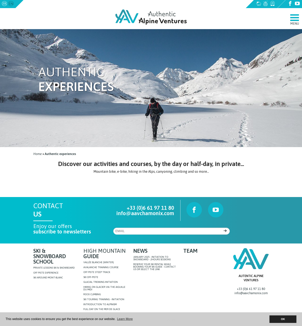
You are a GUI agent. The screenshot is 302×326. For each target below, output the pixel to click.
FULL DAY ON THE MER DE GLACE (101, 309)
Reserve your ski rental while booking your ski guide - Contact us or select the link (154, 266)
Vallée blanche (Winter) (98, 262)
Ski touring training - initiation (103, 299)
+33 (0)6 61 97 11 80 (150, 208)
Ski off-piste (90, 277)
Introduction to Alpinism (100, 304)
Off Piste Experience (46, 273)
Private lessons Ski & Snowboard (54, 268)
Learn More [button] (125, 319)
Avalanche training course (101, 267)
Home (37, 154)
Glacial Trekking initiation (100, 282)
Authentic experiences (60, 154)
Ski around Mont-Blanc (48, 277)
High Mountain (104, 253)
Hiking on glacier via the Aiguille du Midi (104, 288)
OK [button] (283, 319)
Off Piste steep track (96, 272)
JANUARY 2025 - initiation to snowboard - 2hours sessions (152, 258)
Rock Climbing (92, 294)
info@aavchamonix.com (41, 3)
